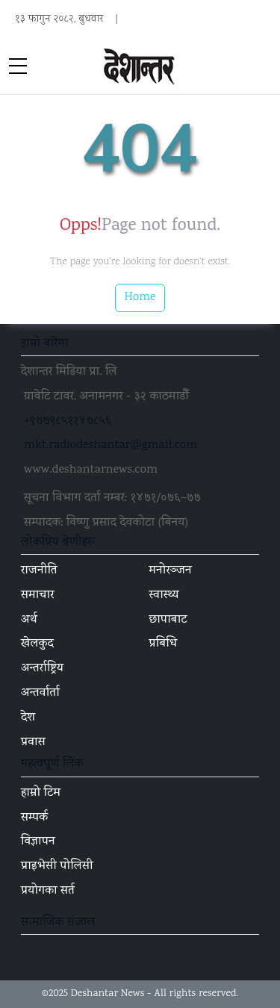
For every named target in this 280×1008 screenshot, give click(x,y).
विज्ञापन (38, 842)
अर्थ (29, 620)
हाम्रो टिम (40, 794)
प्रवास (33, 743)
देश (28, 718)
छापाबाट (168, 620)
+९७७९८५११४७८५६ (68, 422)
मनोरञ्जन (170, 571)
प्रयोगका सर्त (48, 891)
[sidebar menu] (18, 67)
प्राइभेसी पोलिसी (57, 867)
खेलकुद (37, 644)
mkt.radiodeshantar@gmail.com (110, 446)
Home (140, 297)
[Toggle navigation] (262, 67)
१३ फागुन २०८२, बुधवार (59, 19)
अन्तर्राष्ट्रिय (42, 669)
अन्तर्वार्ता (40, 694)
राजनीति (39, 571)
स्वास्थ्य (164, 596)
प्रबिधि (163, 644)
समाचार (38, 596)
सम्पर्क (34, 818)
